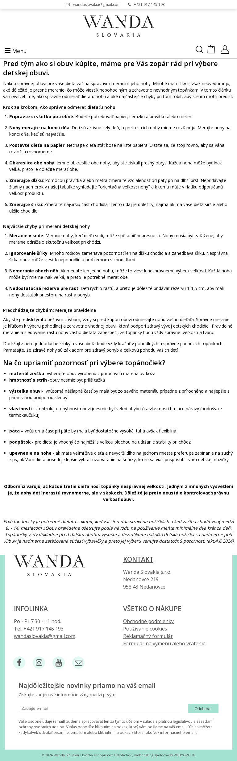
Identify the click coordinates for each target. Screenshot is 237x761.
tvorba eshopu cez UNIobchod (107, 755)
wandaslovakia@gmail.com (97, 4)
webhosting (143, 755)
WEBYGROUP (184, 755)
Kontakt (138, 559)
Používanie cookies (145, 628)
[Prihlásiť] (225, 51)
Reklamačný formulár (148, 636)
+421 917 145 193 (149, 4)
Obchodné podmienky (148, 621)
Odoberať (203, 708)
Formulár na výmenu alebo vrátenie (164, 643)
